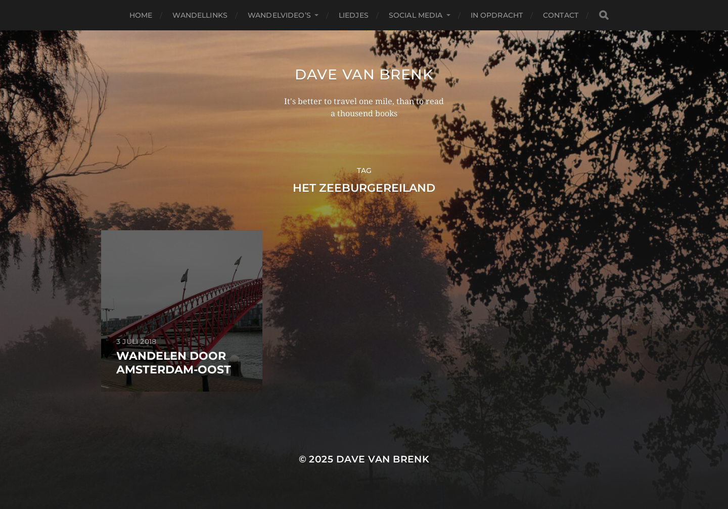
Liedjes (354, 15)
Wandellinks (200, 15)
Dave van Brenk (364, 74)
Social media (416, 15)
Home (141, 15)
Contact (560, 15)
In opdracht (497, 15)
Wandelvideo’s (279, 15)
